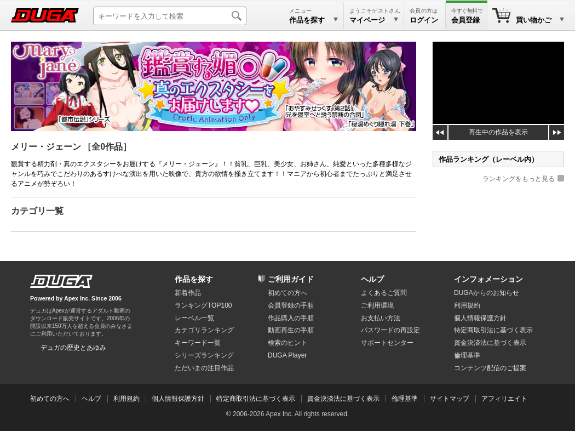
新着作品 (188, 293)
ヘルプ (372, 279)
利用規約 (467, 305)
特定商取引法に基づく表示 (255, 398)
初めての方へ (287, 293)
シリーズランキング (204, 355)
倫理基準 (467, 355)
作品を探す (194, 279)
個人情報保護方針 (480, 318)
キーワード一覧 (198, 343)
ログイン (424, 20)
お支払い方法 (380, 318)
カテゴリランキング (204, 330)
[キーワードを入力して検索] (169, 16)
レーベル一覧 (194, 318)
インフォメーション (488, 279)
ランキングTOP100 (203, 305)
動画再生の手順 (291, 330)
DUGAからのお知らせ (486, 293)
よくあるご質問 (384, 293)
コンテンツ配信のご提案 (490, 368)
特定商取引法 (493, 330)
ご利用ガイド (291, 279)
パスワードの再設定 (390, 330)
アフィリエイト (504, 398)
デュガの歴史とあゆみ (73, 347)
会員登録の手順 (291, 305)
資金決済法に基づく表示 (343, 398)
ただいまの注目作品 (204, 368)
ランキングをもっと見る (518, 179)
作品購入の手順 (291, 318)
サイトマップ (449, 398)
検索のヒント (287, 343)
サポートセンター (387, 343)
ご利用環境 (377, 305)
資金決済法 (490, 343)
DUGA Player (287, 355)
